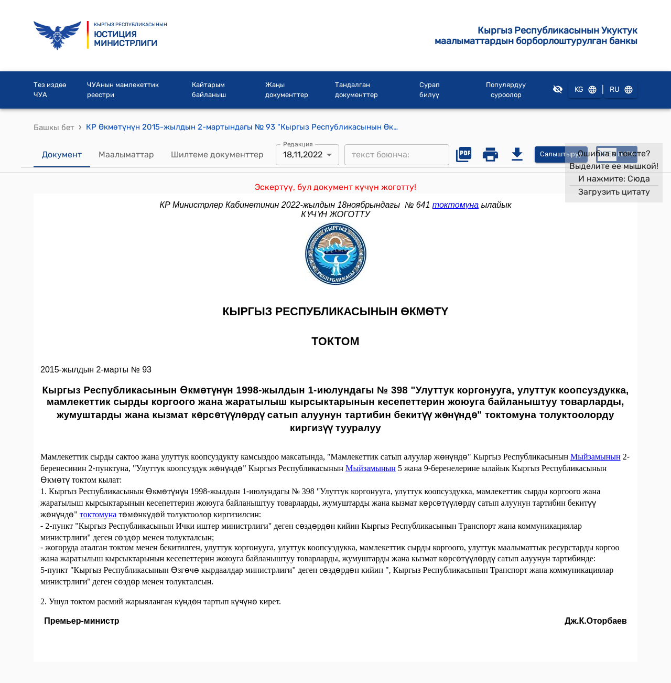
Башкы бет (54, 127)
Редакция (298, 143)
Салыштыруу (561, 154)
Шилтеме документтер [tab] (217, 154)
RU (620, 90)
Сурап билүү (429, 90)
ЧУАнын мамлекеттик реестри (123, 90)
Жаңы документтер (286, 90)
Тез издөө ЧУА (50, 90)
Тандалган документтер (356, 90)
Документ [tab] (62, 154)
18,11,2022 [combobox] (302, 154)
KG (585, 90)
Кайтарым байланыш (209, 90)
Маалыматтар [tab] (126, 154)
